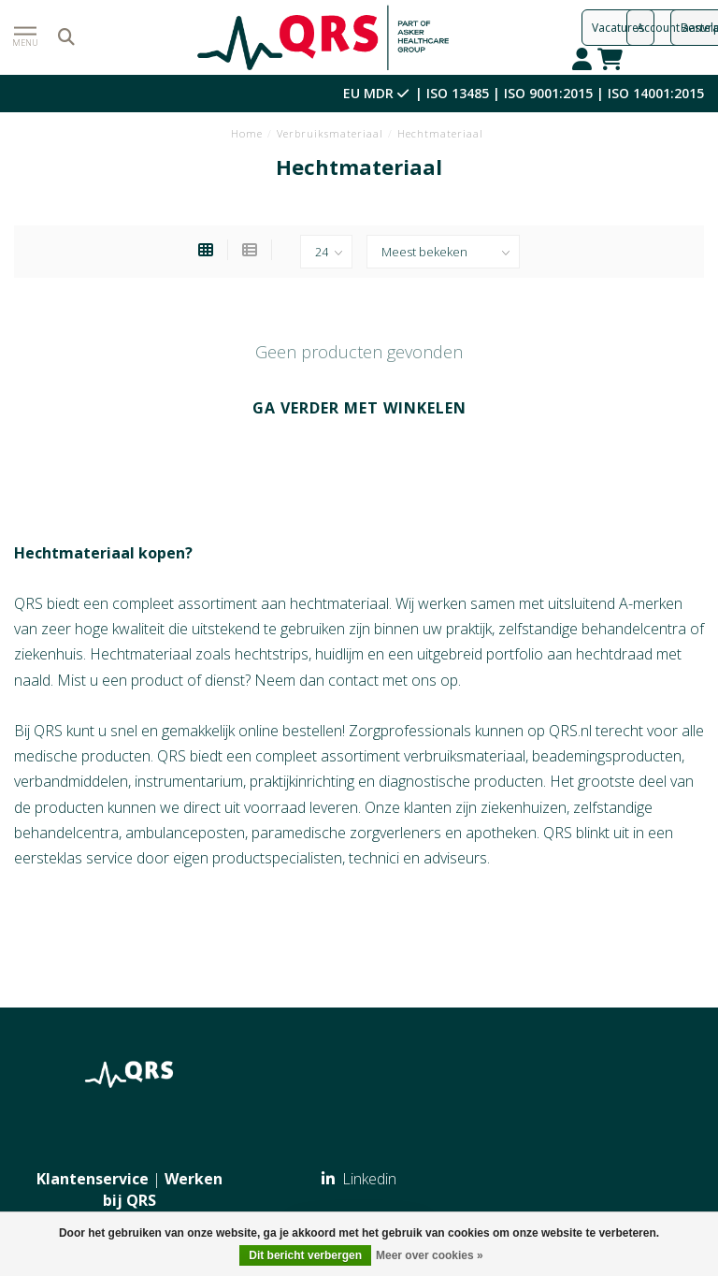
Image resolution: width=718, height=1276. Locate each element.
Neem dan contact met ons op (356, 680)
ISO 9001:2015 (548, 93)
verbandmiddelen (71, 781)
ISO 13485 (457, 93)
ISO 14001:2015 (656, 93)
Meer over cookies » (429, 1255)
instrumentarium (189, 781)
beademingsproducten (607, 756)
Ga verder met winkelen (359, 408)
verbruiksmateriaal (464, 756)
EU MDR (377, 93)
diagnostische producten (461, 781)
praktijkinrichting (302, 781)
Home (247, 133)
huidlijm (339, 654)
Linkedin (359, 1178)
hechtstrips (272, 654)
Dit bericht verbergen (305, 1255)
